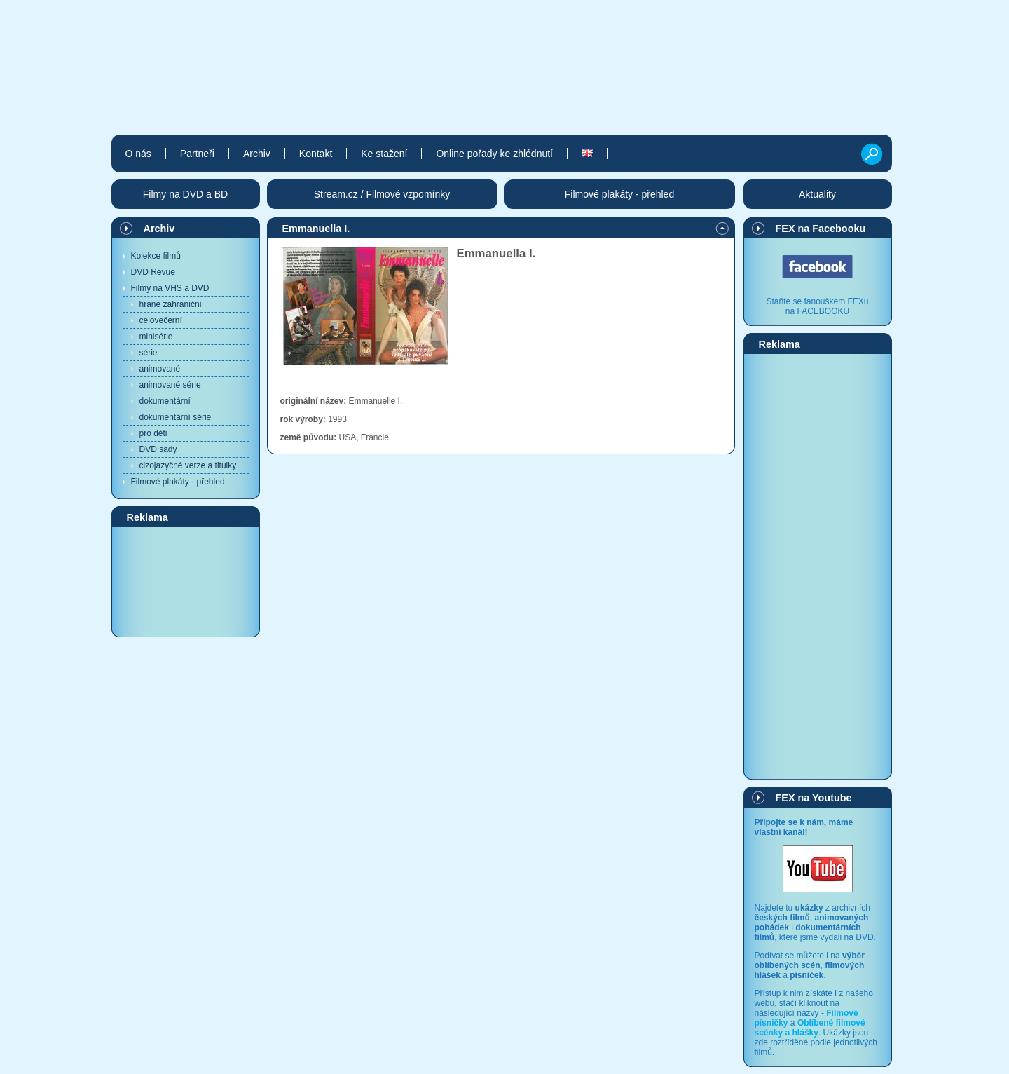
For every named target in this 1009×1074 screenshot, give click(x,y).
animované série (170, 385)
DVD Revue (153, 272)
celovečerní (160, 320)
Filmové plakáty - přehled (178, 482)
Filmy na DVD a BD (185, 194)
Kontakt (315, 153)
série (148, 353)
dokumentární (165, 401)
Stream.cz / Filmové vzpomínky (382, 194)
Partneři (197, 153)
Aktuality (817, 194)
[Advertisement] (186, 581)
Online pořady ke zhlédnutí (494, 153)
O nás (138, 153)
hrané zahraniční (170, 304)
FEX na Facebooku (821, 228)
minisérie (156, 336)
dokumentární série (175, 417)
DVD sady (158, 449)
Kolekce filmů (156, 256)
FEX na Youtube (814, 797)
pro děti (153, 433)
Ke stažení (384, 153)
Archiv (159, 228)
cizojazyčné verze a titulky (188, 465)
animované (160, 369)
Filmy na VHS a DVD (170, 288)
